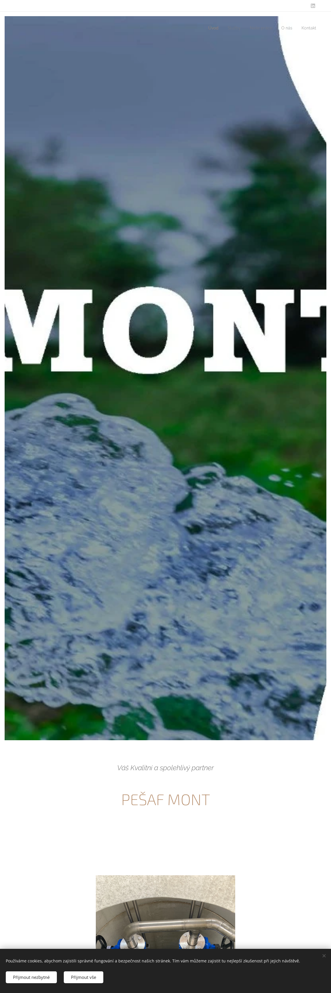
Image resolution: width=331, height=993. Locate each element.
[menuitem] (208, 28)
